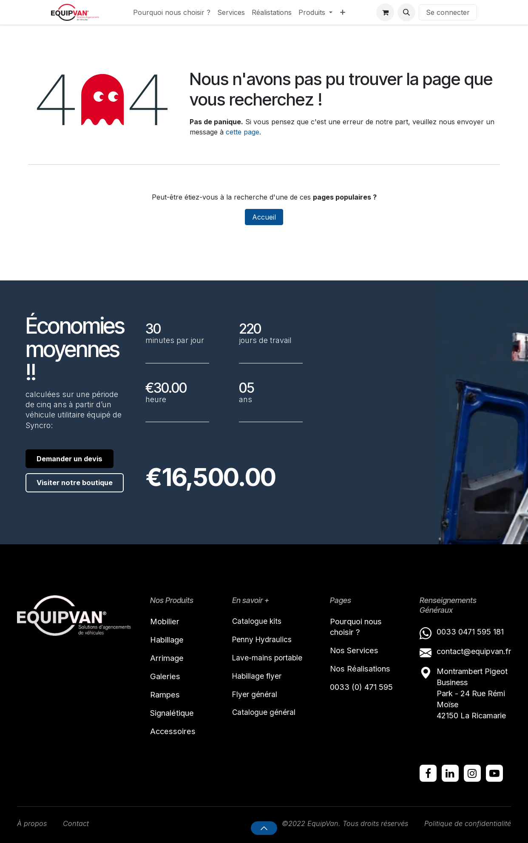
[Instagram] (472, 772)
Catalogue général (264, 714)
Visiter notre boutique (62, 497)
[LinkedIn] (450, 772)
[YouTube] (494, 772)
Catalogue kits (257, 620)
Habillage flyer (257, 677)
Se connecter (448, 12)
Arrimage (168, 659)
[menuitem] (172, 12)
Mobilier (166, 621)
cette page (242, 132)
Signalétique (174, 717)
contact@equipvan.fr (474, 650)
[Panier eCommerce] (385, 12)
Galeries (166, 678)
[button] (406, 12)
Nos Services (356, 651)
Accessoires (174, 736)
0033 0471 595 (465, 630)
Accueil (264, 217)
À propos (33, 823)
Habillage (168, 640)
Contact (79, 823)
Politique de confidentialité (464, 823)
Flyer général (255, 696)
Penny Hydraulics (263, 639)
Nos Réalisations (363, 671)
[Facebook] (428, 772)
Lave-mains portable (268, 658)
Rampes (166, 697)
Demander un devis (64, 463)
